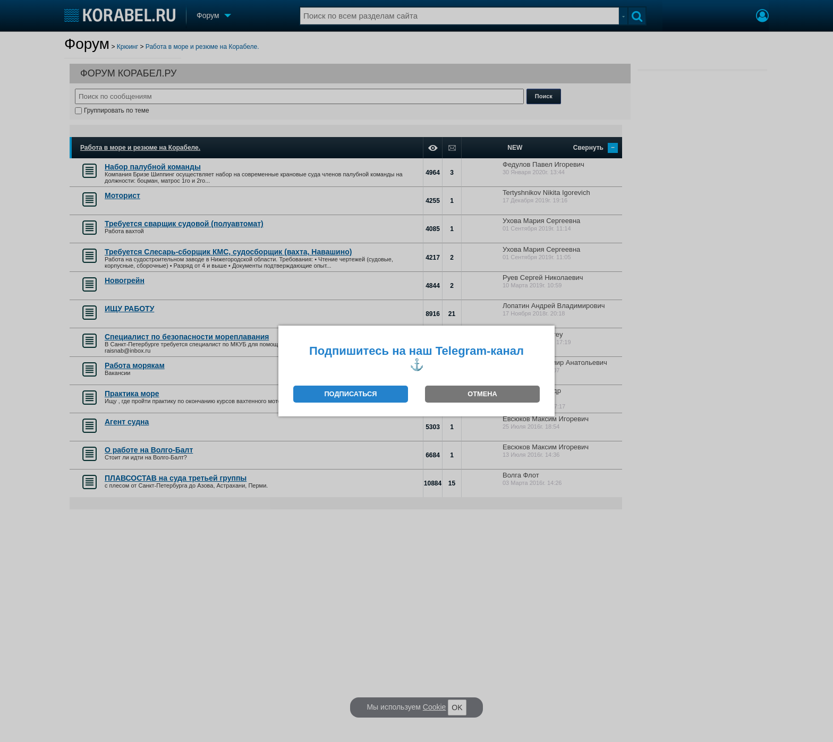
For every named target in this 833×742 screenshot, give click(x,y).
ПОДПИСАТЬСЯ (350, 394)
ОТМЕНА (482, 394)
